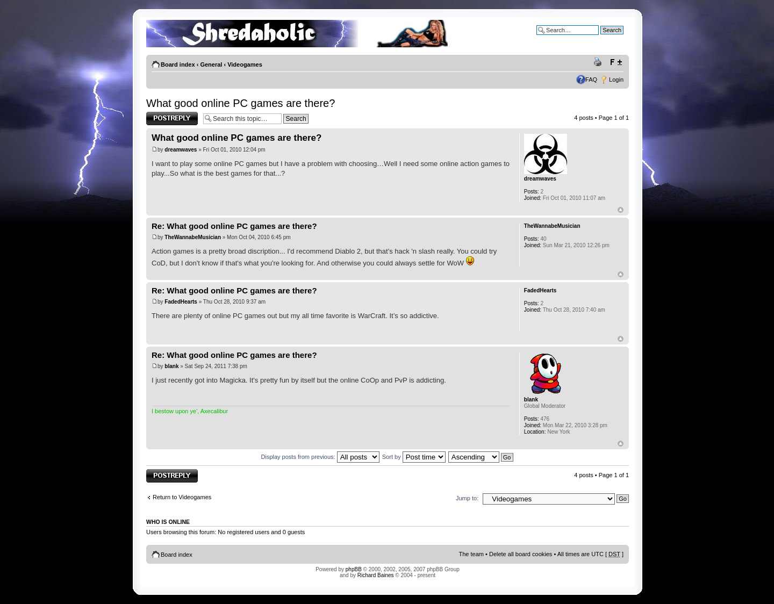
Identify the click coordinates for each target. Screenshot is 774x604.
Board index (178, 64)
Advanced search (601, 38)
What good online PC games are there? (240, 103)
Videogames (244, 64)
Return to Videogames (182, 497)
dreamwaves (180, 150)
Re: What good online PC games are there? (234, 226)
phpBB (354, 569)
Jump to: (467, 498)
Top (621, 210)
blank (171, 366)
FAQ (591, 79)
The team (471, 554)
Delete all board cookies (520, 554)
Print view (599, 62)
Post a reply (172, 118)
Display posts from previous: (320, 457)
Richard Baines (375, 575)
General (211, 64)
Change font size (616, 62)
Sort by (414, 457)
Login (616, 79)
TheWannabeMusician (192, 237)
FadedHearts (180, 302)
